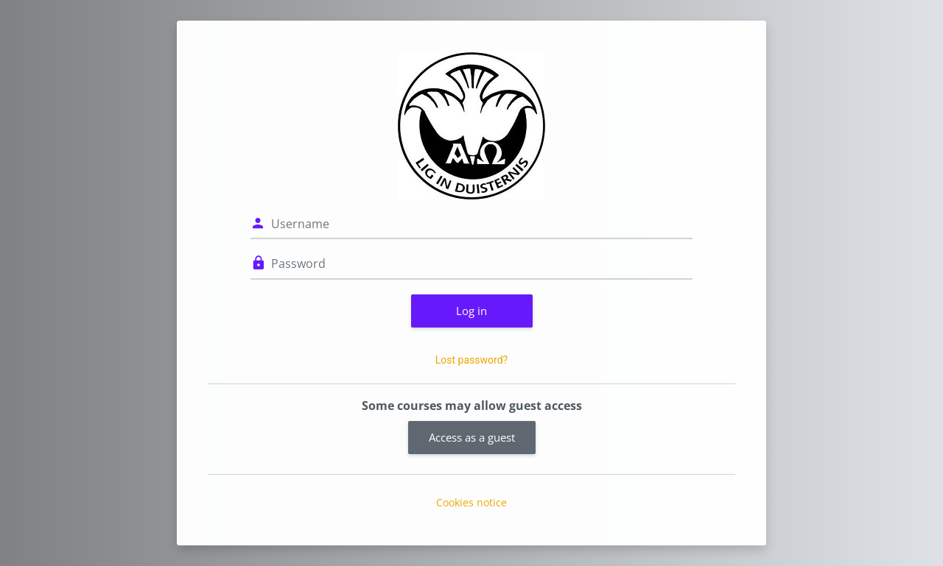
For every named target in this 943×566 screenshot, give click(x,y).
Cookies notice (471, 502)
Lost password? (471, 360)
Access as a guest (472, 437)
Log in (471, 310)
